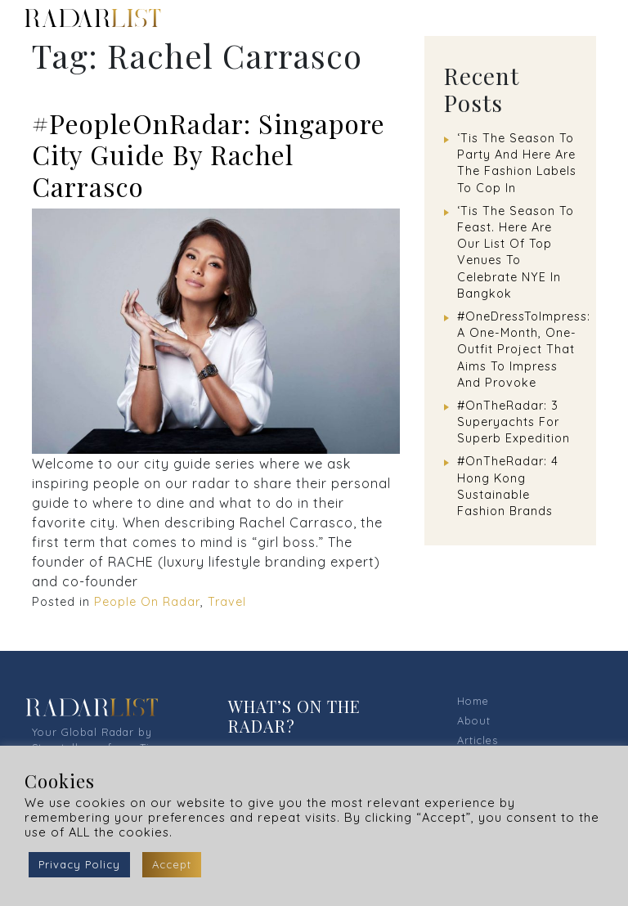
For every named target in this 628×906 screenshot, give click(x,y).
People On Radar (147, 601)
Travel (227, 601)
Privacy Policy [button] (79, 864)
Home (473, 700)
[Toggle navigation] (595, 18)
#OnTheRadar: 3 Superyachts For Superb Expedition (513, 422)
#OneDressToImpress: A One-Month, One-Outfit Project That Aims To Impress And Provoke (523, 349)
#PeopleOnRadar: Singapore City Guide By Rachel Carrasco (208, 154)
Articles (477, 740)
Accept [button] (171, 864)
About (474, 720)
